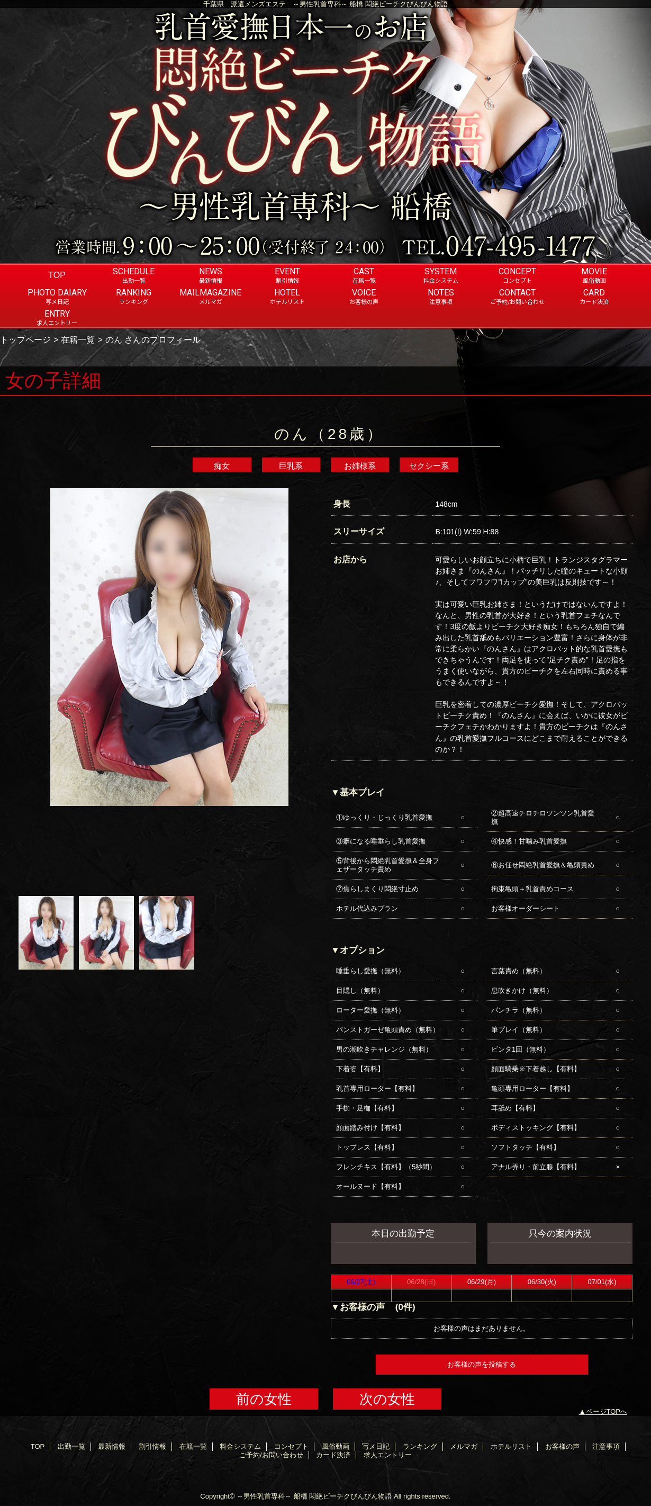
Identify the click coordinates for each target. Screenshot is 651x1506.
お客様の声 (562, 1446)
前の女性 (264, 1399)
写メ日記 (376, 1446)
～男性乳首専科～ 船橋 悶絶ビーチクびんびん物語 (314, 1496)
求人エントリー (388, 1455)
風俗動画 (335, 1446)
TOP (57, 275)
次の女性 (387, 1399)
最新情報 (111, 1446)
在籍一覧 (78, 339)
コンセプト (291, 1446)
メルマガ (463, 1446)
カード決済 (333, 1455)
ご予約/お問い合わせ (271, 1455)
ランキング (420, 1446)
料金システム (240, 1446)
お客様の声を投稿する (481, 1364)
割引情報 (152, 1446)
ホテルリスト (511, 1446)
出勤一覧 (71, 1446)
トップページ (25, 339)
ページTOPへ (607, 1411)
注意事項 (606, 1446)
